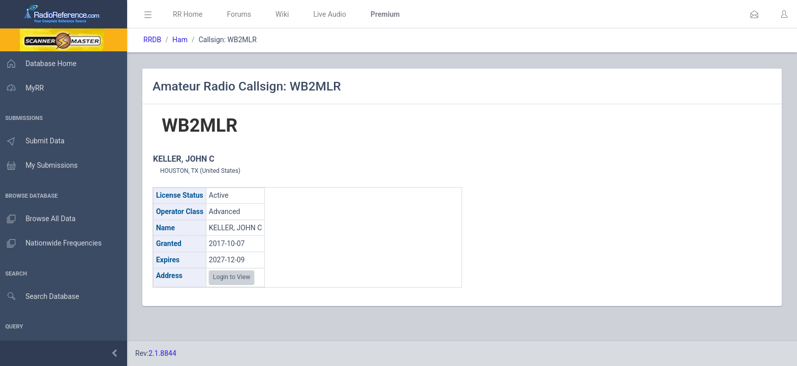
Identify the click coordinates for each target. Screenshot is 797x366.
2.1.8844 (165, 353)
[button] (754, 14)
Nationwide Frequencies (52, 243)
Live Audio (332, 14)
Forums (242, 14)
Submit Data (34, 141)
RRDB (155, 40)
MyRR (23, 88)
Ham (183, 40)
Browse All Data (39, 219)
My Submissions (40, 165)
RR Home (190, 14)
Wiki (285, 14)
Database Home (39, 63)
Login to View (235, 277)
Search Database (41, 296)
